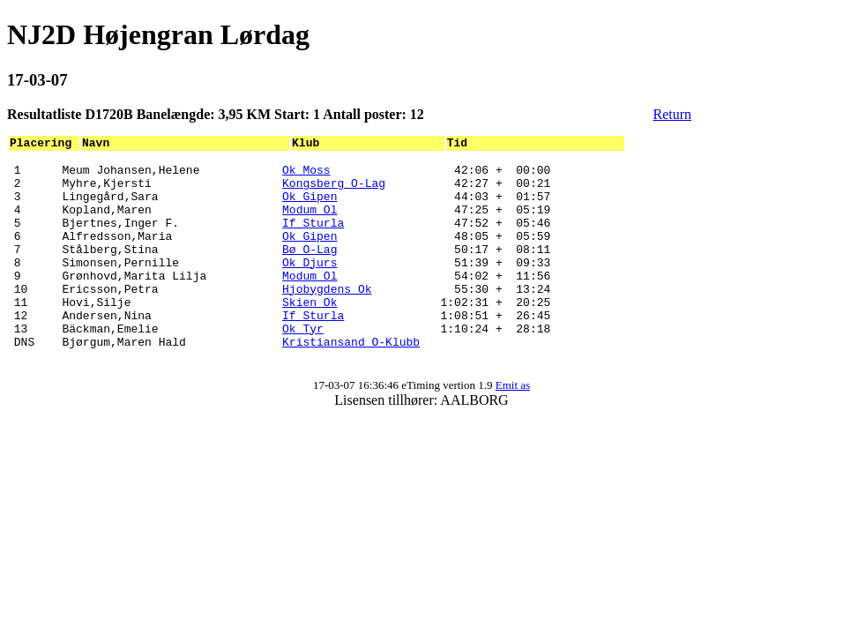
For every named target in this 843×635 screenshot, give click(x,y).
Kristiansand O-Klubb (351, 381)
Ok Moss (306, 175)
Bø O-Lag (309, 270)
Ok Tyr (303, 365)
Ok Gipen (309, 206)
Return (672, 114)
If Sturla (313, 238)
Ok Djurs (309, 286)
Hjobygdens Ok (326, 317)
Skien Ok (309, 333)
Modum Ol (309, 222)
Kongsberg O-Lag (333, 190)
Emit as (513, 427)
